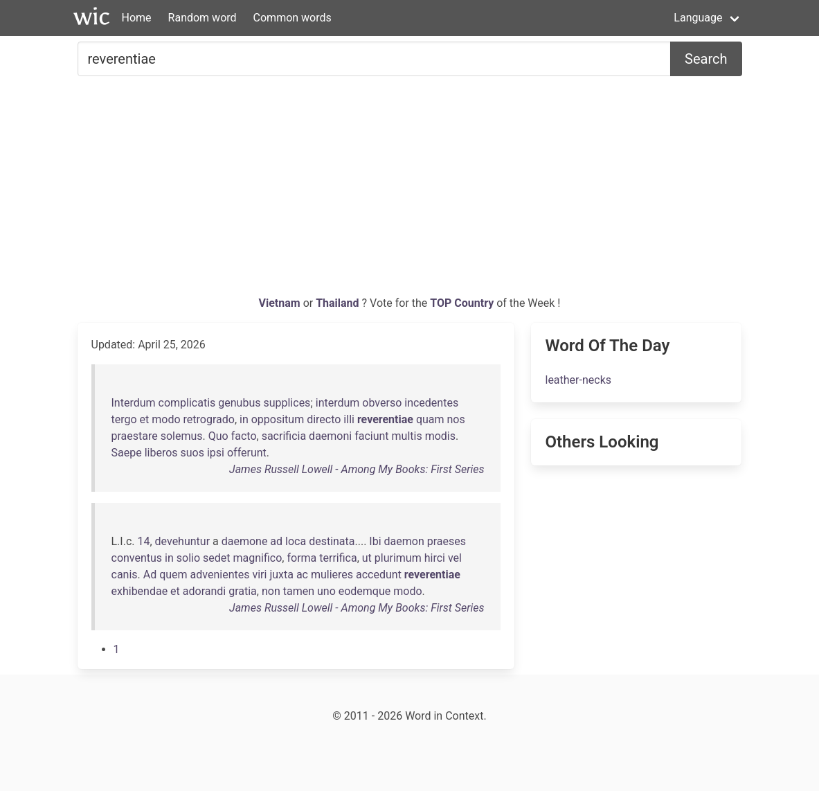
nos (456, 419)
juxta (281, 574)
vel (455, 558)
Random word (202, 17)
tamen (298, 591)
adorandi (204, 591)
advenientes (220, 574)
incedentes (431, 402)
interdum (338, 402)
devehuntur (182, 541)
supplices (286, 402)
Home (137, 17)
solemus (182, 436)
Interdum (133, 402)
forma (301, 558)
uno (326, 591)
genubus (239, 402)
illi (348, 419)
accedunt (379, 574)
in (244, 419)
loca (295, 541)
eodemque (365, 591)
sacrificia (284, 436)
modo (166, 419)
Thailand (338, 303)
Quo (218, 436)
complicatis (187, 402)
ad (276, 541)
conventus (137, 558)
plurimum (398, 558)
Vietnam (281, 303)
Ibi (375, 541)
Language (698, 17)
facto (244, 436)
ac (302, 574)
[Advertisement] (410, 191)
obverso (382, 402)
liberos (161, 452)
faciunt (371, 436)
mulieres (332, 574)
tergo (124, 419)
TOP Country (462, 303)
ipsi (215, 452)
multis (407, 436)
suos (192, 452)
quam (430, 419)
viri (259, 574)
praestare (134, 436)
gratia (242, 591)
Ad (149, 574)
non (271, 591)
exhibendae (139, 591)
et (145, 419)
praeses (446, 541)
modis (440, 436)
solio (188, 558)
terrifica (338, 558)
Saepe (126, 452)
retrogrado (209, 419)
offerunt (247, 452)
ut (367, 558)
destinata (331, 541)
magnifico (257, 558)
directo (324, 419)
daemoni (330, 436)
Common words (292, 17)
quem (173, 574)
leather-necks (578, 379)
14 (143, 541)
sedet (216, 558)
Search (706, 59)
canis (124, 574)
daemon (404, 541)
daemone (245, 541)
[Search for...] (375, 59)
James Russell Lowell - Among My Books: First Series (356, 469)
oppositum (277, 419)
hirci (434, 558)
